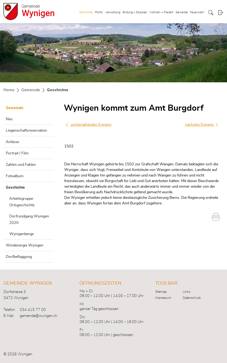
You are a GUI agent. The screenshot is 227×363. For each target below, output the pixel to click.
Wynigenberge (21, 234)
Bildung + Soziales (135, 12)
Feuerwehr (197, 12)
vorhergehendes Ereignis (88, 125)
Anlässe (12, 142)
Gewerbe (182, 12)
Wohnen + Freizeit (161, 12)
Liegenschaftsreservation (26, 130)
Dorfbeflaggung (19, 257)
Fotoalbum (15, 176)
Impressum (163, 298)
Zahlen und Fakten (21, 165)
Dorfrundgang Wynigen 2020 (29, 219)
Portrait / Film (17, 153)
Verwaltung (112, 12)
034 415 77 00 (33, 310)
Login (221, 12)
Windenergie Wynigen (24, 245)
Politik (99, 12)
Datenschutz (192, 298)
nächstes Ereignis (202, 125)
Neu (9, 119)
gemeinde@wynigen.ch (38, 316)
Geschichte (27, 186)
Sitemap (161, 291)
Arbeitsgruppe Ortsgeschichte (21, 202)
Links (186, 291)
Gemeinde (86, 12)
